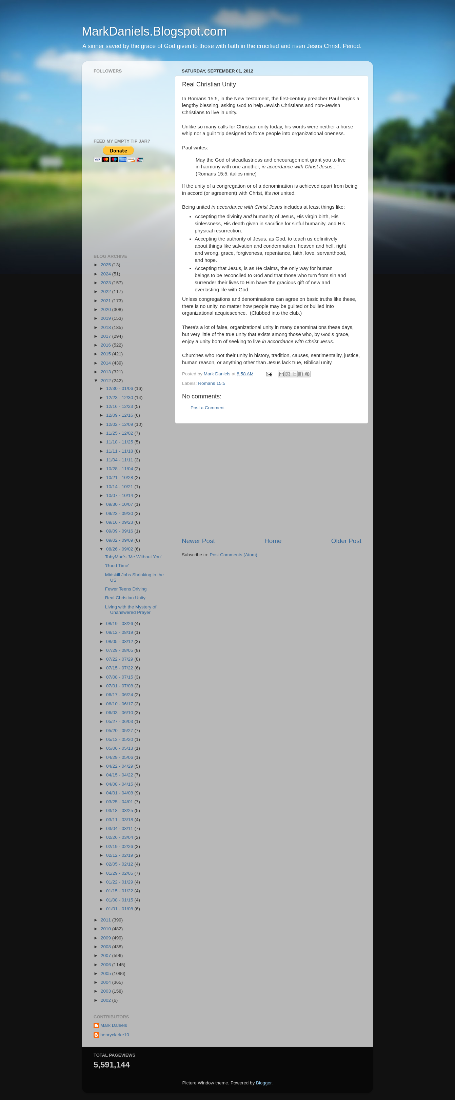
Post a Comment (208, 407)
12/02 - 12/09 (120, 424)
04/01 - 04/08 (120, 792)
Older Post (346, 540)
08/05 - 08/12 (120, 641)
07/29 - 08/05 (120, 650)
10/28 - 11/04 (120, 468)
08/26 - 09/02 (120, 549)
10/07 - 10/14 (120, 495)
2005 (106, 973)
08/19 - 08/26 (120, 623)
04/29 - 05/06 (120, 757)
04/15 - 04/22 (120, 774)
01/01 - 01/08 (120, 908)
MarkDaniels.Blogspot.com (154, 31)
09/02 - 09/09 (120, 540)
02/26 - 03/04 (120, 837)
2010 (106, 928)
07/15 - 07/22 (120, 667)
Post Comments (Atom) (233, 554)
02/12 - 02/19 (120, 855)
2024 (106, 273)
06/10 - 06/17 (120, 703)
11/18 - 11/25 (120, 441)
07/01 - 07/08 (120, 685)
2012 (106, 380)
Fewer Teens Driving (126, 588)
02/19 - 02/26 (120, 846)
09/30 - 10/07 (120, 504)
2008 (106, 946)
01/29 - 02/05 (120, 873)
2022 (106, 291)
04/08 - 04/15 (120, 784)
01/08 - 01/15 (120, 899)
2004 (106, 982)
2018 (106, 327)
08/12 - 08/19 (120, 632)
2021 (106, 300)
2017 (106, 336)
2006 (106, 964)
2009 (106, 937)
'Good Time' (117, 565)
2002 (106, 1000)
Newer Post (198, 540)
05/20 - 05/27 (120, 730)
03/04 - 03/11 (120, 828)
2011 (106, 919)
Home (272, 540)
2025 (106, 264)
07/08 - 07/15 (120, 677)
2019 (106, 318)
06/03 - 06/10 (120, 712)
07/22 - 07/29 (120, 659)
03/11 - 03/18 (120, 819)
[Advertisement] (271, 480)
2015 (106, 353)
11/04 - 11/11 (120, 459)
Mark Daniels (113, 1025)
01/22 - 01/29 (120, 882)
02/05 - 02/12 (120, 864)
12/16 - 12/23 (120, 406)
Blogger (264, 1082)
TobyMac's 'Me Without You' (133, 556)
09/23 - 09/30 (120, 513)
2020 (106, 309)
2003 (106, 991)
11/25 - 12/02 (120, 433)
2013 (106, 371)
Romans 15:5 (211, 383)
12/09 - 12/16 (120, 415)
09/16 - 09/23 (120, 522)
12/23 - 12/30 (120, 397)
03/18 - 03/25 (120, 810)
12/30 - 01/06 (120, 388)
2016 (106, 345)
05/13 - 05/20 (120, 739)
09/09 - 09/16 (120, 531)
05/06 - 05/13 (120, 748)
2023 (106, 282)
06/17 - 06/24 (120, 694)
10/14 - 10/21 (120, 486)
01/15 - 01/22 (120, 890)
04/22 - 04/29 (120, 766)
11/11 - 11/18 (120, 451)
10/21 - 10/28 (120, 477)
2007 (106, 955)
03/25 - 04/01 (120, 801)
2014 (106, 363)
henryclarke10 (114, 1034)
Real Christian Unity (125, 597)
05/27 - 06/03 (120, 721)
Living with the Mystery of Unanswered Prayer (131, 609)
